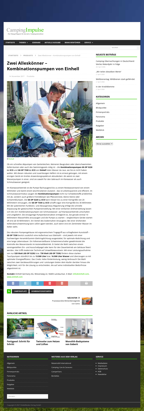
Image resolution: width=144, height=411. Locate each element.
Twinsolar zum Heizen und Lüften (48, 343)
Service (87, 42)
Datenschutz (103, 368)
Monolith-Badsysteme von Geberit (77, 343)
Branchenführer (72, 42)
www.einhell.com (15, 277)
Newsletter (102, 374)
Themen (22, 42)
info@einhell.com (81, 274)
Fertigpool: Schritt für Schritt (18, 343)
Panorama (100, 116)
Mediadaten (102, 363)
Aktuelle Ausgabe (53, 42)
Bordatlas (55, 376)
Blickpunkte (101, 107)
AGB (99, 371)
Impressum (102, 366)
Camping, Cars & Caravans (61, 367)
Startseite (10, 42)
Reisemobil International (61, 363)
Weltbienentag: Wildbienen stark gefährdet (115, 79)
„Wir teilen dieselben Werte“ (108, 71)
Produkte (30, 76)
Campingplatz (20, 291)
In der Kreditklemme (105, 86)
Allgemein (100, 103)
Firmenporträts (102, 112)
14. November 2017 (16, 76)
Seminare (36, 42)
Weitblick (100, 130)
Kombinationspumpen (41, 291)
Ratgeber (100, 125)
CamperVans (56, 371)
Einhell (11, 159)
